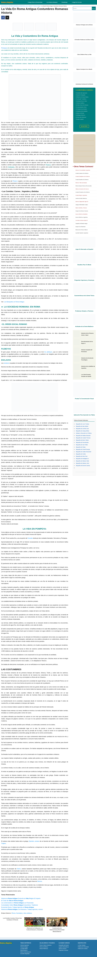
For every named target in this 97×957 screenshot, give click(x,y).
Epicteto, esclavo (34, 841)
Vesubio (30, 538)
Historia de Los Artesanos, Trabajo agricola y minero (22, 909)
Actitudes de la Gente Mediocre (84, 326)
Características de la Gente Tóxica (84, 295)
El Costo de (12, 900)
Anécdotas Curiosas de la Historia (84, 84)
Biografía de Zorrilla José (82, 428)
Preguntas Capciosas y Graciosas (84, 280)
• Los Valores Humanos (51, 2)
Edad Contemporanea (25, 952)
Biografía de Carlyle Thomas (83, 437)
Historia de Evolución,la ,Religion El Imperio (20, 898)
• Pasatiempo (64, 2)
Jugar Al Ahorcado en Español (84, 249)
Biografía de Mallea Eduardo (83, 435)
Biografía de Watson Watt (82, 461)
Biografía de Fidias (81, 447)
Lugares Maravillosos (64, 947)
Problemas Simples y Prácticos (84, 311)
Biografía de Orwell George (83, 449)
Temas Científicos (44, 947)
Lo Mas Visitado (81, 945)
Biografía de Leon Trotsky (82, 424)
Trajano (3, 843)
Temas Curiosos (62, 948)
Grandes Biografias (25, 953)
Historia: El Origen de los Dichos (84, 24)
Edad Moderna (23, 950)
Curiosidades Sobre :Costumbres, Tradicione (19, 905)
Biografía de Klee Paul (81, 456)
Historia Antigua (24, 947)
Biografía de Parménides (82, 442)
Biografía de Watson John (82, 463)
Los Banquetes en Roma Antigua (14, 302)
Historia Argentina (24, 945)
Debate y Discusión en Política (83, 433)
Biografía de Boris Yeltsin (82, 440)
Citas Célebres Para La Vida (84, 54)
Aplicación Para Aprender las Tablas (84, 415)
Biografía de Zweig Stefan (82, 431)
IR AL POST (84, 126)
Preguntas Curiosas (63, 950)
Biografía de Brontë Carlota (83, 465)
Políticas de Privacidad (83, 947)
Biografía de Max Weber (82, 426)
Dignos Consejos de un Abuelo (84, 69)
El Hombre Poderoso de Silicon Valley (84, 39)
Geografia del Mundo (64, 945)
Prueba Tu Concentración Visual (84, 398)
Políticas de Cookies (83, 948)
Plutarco (15, 181)
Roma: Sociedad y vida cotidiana (22, 913)
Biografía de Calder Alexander (83, 451)
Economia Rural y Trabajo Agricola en (17, 907)
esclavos (6, 363)
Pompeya (4, 48)
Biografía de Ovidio (81, 454)
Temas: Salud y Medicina (45, 945)
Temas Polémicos (44, 948)
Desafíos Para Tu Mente (84, 264)
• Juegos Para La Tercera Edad (35, 2)
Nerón (19, 869)
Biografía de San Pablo (82, 444)
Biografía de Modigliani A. (82, 458)
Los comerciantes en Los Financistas (17, 903)
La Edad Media (24, 948)
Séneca (39, 881)
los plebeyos (48, 352)
